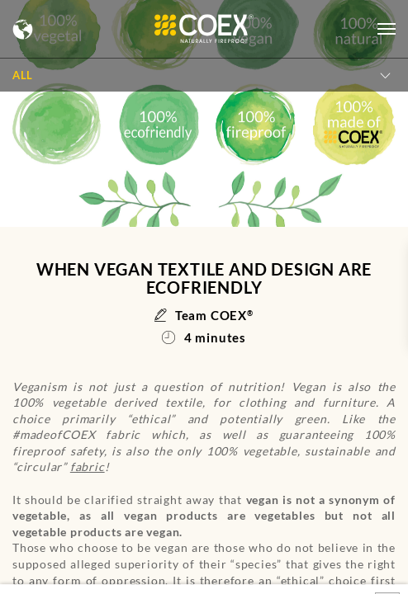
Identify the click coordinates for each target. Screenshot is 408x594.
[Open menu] (386, 29)
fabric (87, 467)
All (22, 75)
